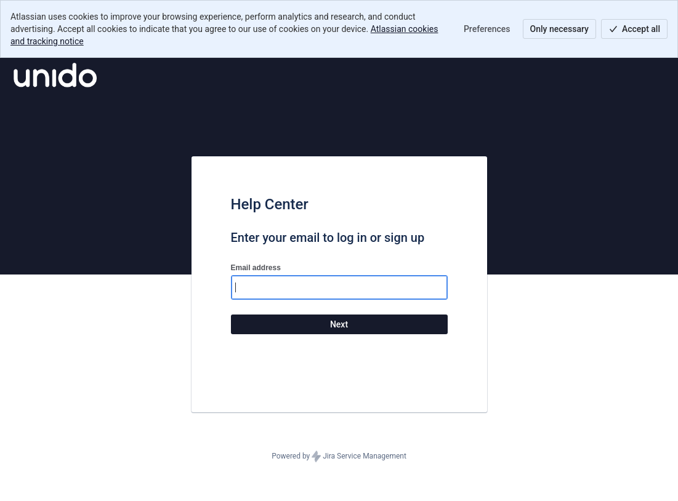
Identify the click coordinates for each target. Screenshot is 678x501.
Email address (256, 267)
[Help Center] (55, 75)
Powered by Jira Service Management (339, 457)
